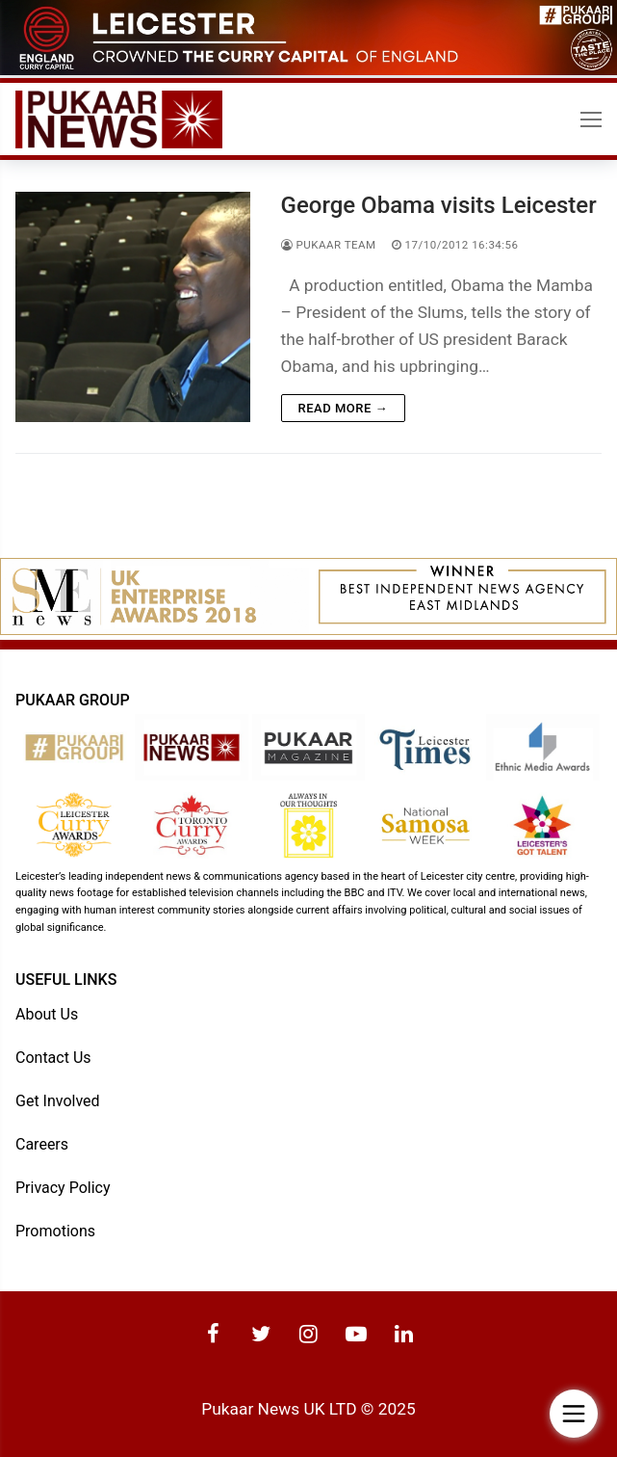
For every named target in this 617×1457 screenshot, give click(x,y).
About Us (46, 1013)
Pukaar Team (328, 245)
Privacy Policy (63, 1188)
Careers (41, 1143)
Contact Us (53, 1056)
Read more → (343, 408)
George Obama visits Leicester (439, 205)
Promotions (55, 1231)
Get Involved (57, 1100)
